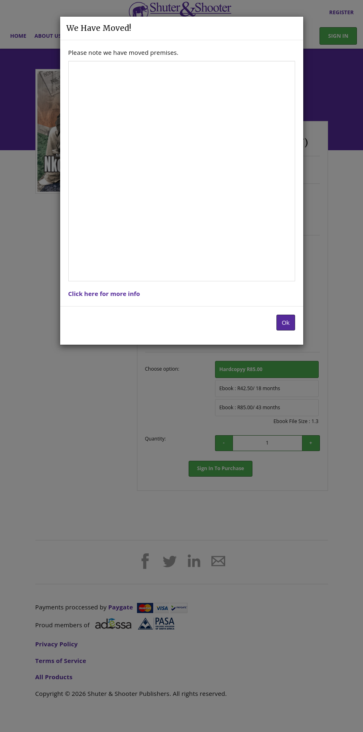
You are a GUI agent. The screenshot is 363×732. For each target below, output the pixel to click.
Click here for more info (104, 293)
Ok (286, 322)
